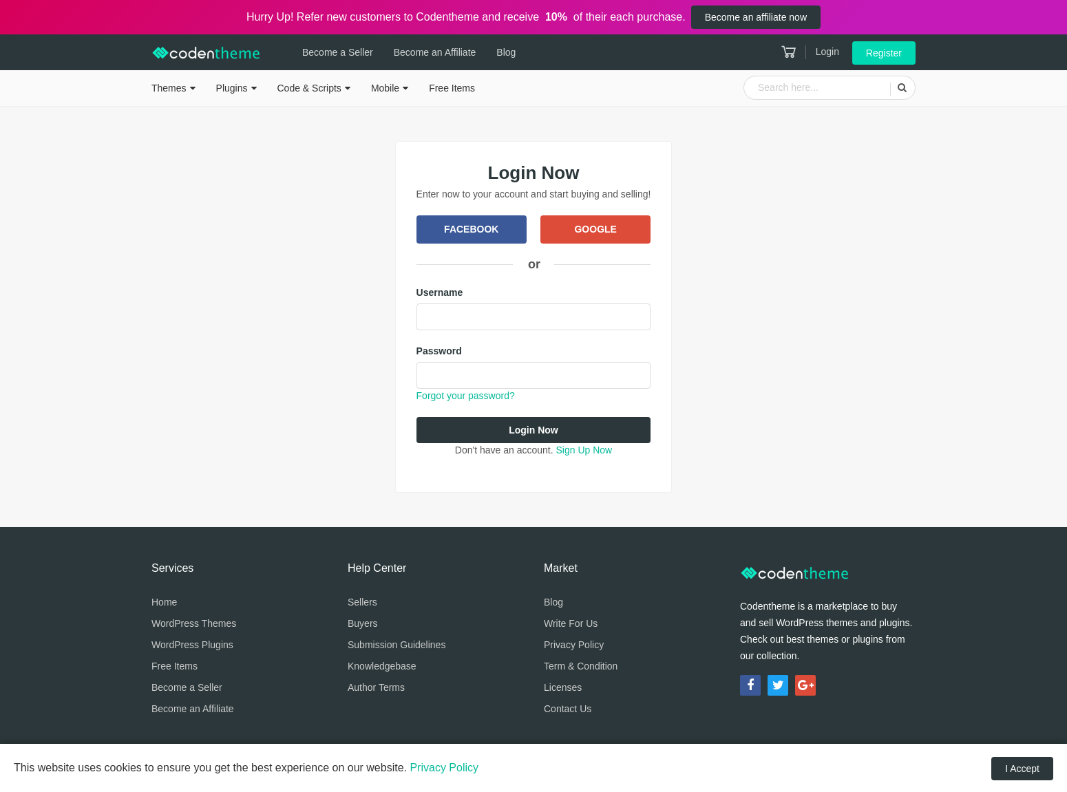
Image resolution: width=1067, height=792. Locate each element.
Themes (169, 88)
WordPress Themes (193, 623)
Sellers (362, 602)
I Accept (1022, 768)
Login (827, 51)
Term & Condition (580, 666)
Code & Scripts (309, 88)
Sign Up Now (584, 450)
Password (439, 350)
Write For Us (571, 623)
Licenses (563, 687)
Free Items (452, 88)
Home (164, 602)
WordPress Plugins (192, 644)
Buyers (363, 623)
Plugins (232, 88)
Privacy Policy (574, 644)
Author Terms (376, 687)
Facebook (471, 229)
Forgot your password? (465, 395)
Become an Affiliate (435, 52)
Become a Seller (337, 52)
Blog (506, 52)
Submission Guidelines (396, 644)
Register (884, 52)
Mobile (385, 88)
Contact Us (567, 708)
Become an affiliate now (756, 17)
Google (595, 229)
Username (439, 292)
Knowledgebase (382, 666)
